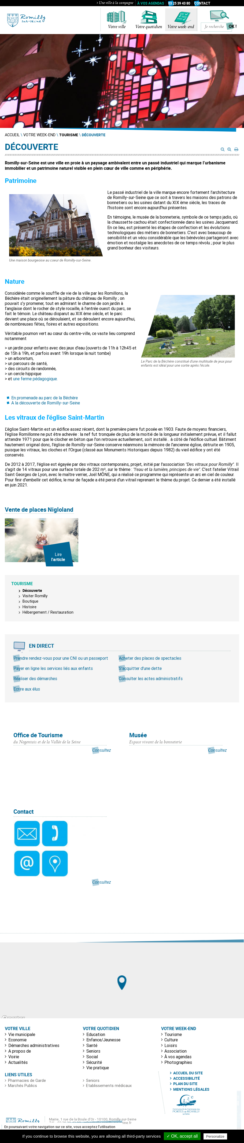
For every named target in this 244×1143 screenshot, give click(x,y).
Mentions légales (191, 1089)
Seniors (93, 1051)
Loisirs (170, 1045)
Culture (171, 1040)
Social (92, 1056)
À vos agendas (150, 3)
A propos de (19, 1051)
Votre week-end (181, 27)
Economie (17, 1040)
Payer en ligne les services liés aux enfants (53, 668)
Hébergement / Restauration (48, 612)
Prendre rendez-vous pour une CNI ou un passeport (60, 658)
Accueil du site (188, 1073)
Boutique (30, 601)
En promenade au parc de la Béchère (44, 397)
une (17, 378)
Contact (202, 3)
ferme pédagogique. (39, 378)
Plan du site (185, 1084)
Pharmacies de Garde (27, 1080)
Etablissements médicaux (109, 1085)
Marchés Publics (22, 1085)
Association (175, 1051)
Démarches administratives (33, 1045)
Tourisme (173, 1034)
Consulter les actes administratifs (151, 678)
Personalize (215, 1136)
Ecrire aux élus (26, 689)
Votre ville (116, 27)
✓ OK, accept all (182, 1136)
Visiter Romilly (35, 595)
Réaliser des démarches (35, 678)
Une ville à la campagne (115, 3)
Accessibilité (186, 1078)
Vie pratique (97, 1067)
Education (95, 1034)
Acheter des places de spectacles (150, 658)
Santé (91, 1045)
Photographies (178, 1062)
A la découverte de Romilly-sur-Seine (45, 402)
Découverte (32, 590)
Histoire (29, 606)
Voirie (13, 1056)
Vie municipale (21, 1034)
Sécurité (94, 1062)
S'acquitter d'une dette (140, 668)
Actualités (18, 1062)
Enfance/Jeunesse (103, 1040)
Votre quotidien (148, 27)
